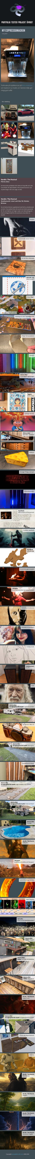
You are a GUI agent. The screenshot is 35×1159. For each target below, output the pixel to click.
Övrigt (30, 22)
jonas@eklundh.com (17, 1154)
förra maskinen (27, 85)
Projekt (22, 22)
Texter (14, 22)
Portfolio (5, 22)
